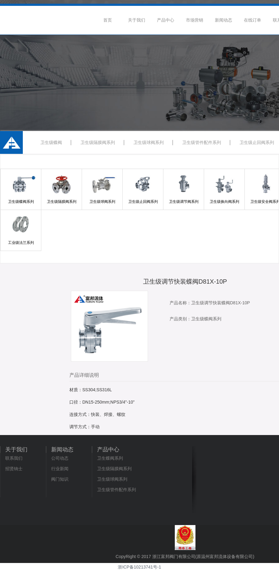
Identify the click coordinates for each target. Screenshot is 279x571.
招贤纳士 (14, 468)
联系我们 (14, 458)
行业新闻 (59, 468)
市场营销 (194, 20)
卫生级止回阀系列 (257, 142)
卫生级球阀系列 (148, 142)
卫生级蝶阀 (51, 142)
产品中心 (165, 20)
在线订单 (252, 20)
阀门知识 (59, 479)
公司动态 (59, 458)
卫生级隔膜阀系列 (97, 142)
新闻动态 (223, 20)
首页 (107, 20)
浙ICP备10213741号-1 (139, 567)
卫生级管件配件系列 (201, 142)
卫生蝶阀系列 (110, 458)
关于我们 (136, 20)
